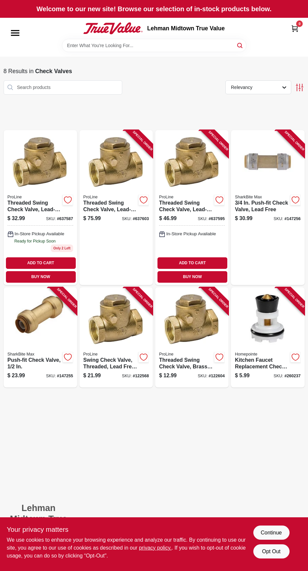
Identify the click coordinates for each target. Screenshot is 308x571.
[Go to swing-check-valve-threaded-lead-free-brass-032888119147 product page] (116, 337)
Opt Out (271, 551)
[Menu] (15, 33)
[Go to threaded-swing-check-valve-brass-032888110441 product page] (192, 337)
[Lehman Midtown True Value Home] (113, 28)
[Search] (240, 45)
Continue (271, 532)
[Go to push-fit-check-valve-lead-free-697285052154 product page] (267, 207)
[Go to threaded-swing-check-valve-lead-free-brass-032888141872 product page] (116, 207)
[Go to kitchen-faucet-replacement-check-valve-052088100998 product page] (267, 337)
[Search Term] (154, 45)
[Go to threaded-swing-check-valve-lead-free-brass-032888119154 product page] (40, 207)
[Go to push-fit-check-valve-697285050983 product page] (40, 337)
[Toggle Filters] (299, 87)
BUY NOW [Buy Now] (40, 276)
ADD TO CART (40, 263)
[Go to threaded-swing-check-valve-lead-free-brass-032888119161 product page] (192, 207)
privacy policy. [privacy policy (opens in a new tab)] (155, 548)
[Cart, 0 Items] (295, 28)
